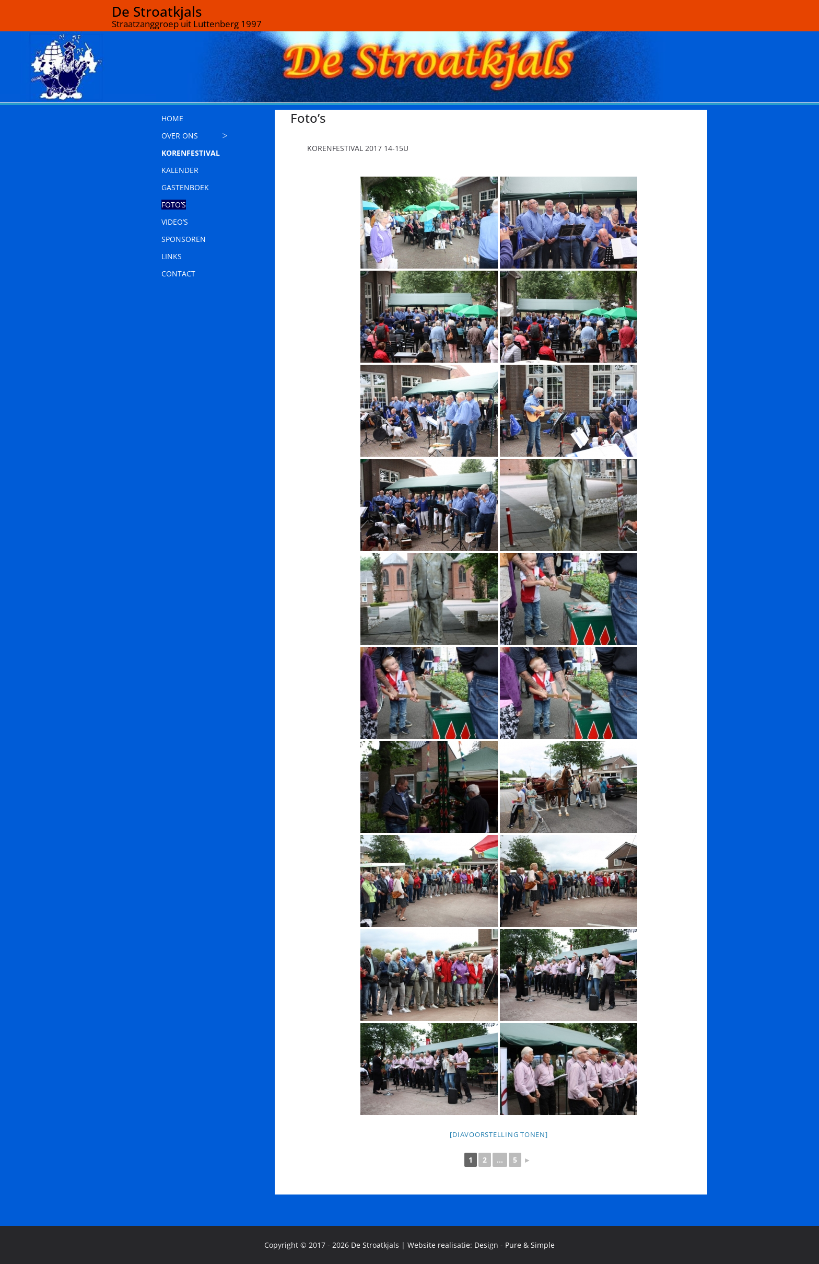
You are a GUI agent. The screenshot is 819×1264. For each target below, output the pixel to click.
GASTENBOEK (185, 187)
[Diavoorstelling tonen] (498, 1134)
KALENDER (179, 170)
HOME (172, 118)
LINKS (171, 256)
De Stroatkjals (157, 11)
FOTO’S (173, 205)
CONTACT (178, 274)
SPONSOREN (183, 239)
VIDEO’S (174, 222)
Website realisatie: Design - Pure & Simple (481, 1245)
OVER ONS (179, 136)
